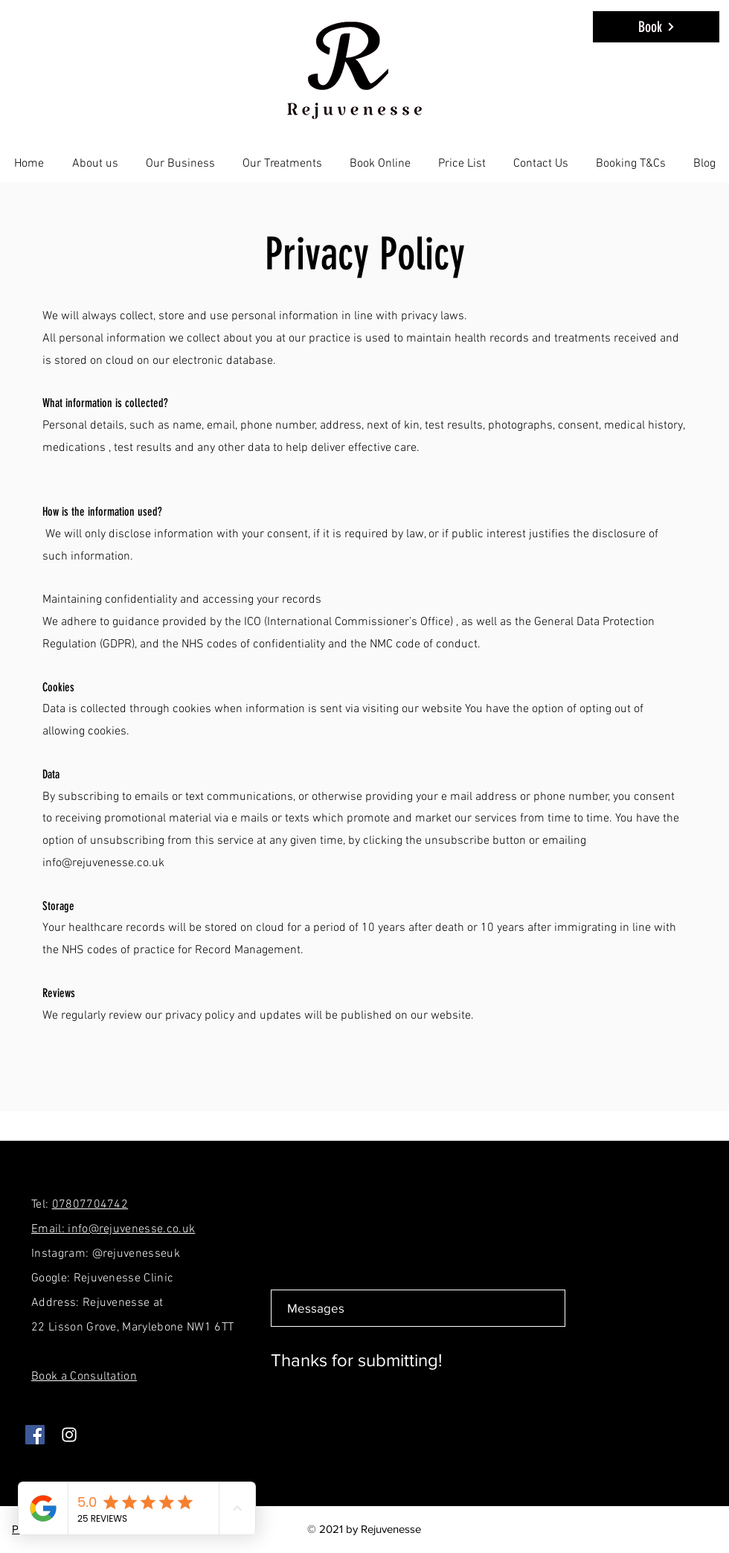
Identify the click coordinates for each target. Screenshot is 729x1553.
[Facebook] (35, 1434)
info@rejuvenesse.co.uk (103, 863)
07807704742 (90, 1204)
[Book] (656, 26)
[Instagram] (69, 1434)
